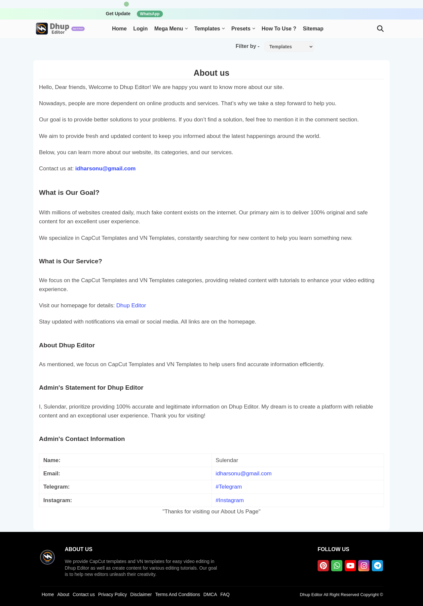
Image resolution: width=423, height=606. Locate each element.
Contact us (84, 594)
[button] (380, 29)
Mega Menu (168, 28)
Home (119, 28)
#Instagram (230, 500)
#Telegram (229, 487)
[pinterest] (323, 565)
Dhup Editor (131, 305)
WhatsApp (150, 14)
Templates (207, 28)
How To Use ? (279, 28)
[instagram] (363, 565)
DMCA (210, 594)
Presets (240, 28)
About (63, 594)
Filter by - (247, 46)
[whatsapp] (336, 565)
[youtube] (350, 565)
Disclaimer (141, 594)
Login (140, 28)
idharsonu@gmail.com (105, 168)
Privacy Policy (112, 594)
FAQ (225, 594)
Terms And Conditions (177, 594)
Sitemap (313, 28)
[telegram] (377, 565)
